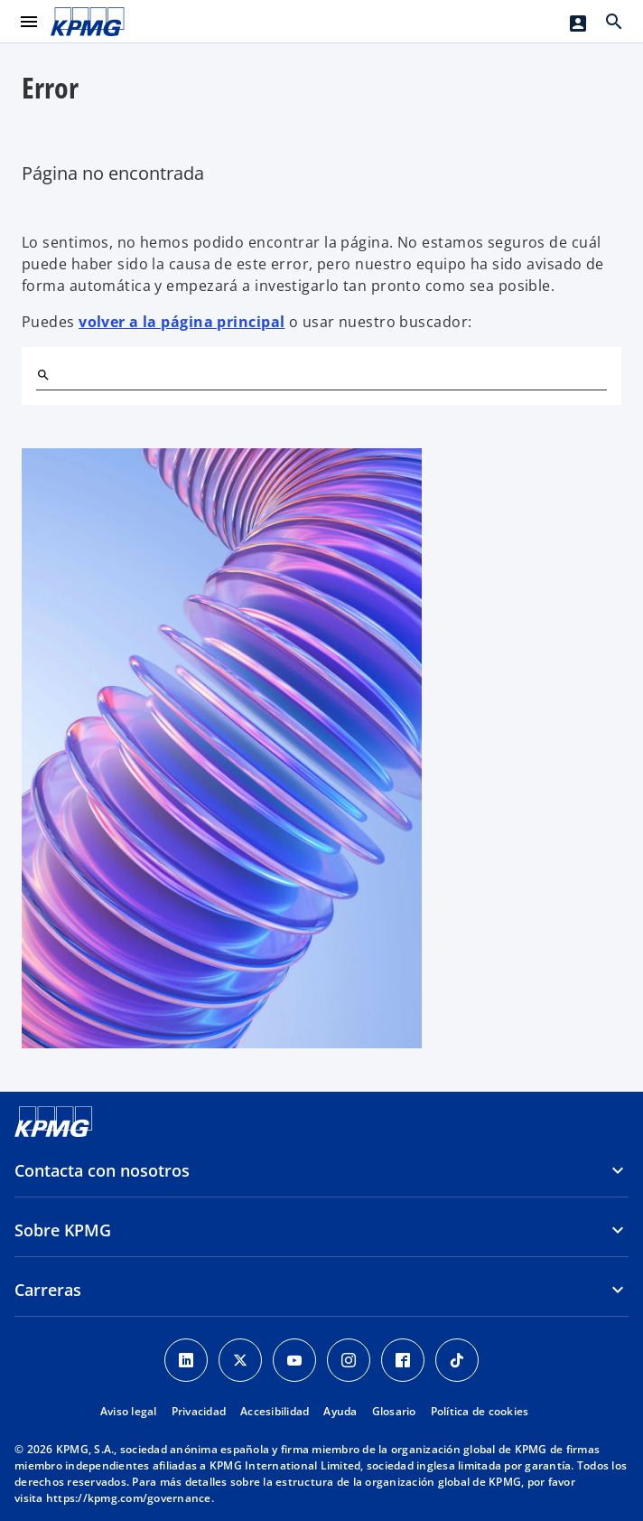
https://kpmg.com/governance (128, 1498)
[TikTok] (457, 1360)
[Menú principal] (28, 21)
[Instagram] (348, 1360)
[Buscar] (43, 375)
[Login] (578, 23)
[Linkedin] (186, 1360)
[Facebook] (402, 1360)
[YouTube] (294, 1360)
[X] (240, 1360)
